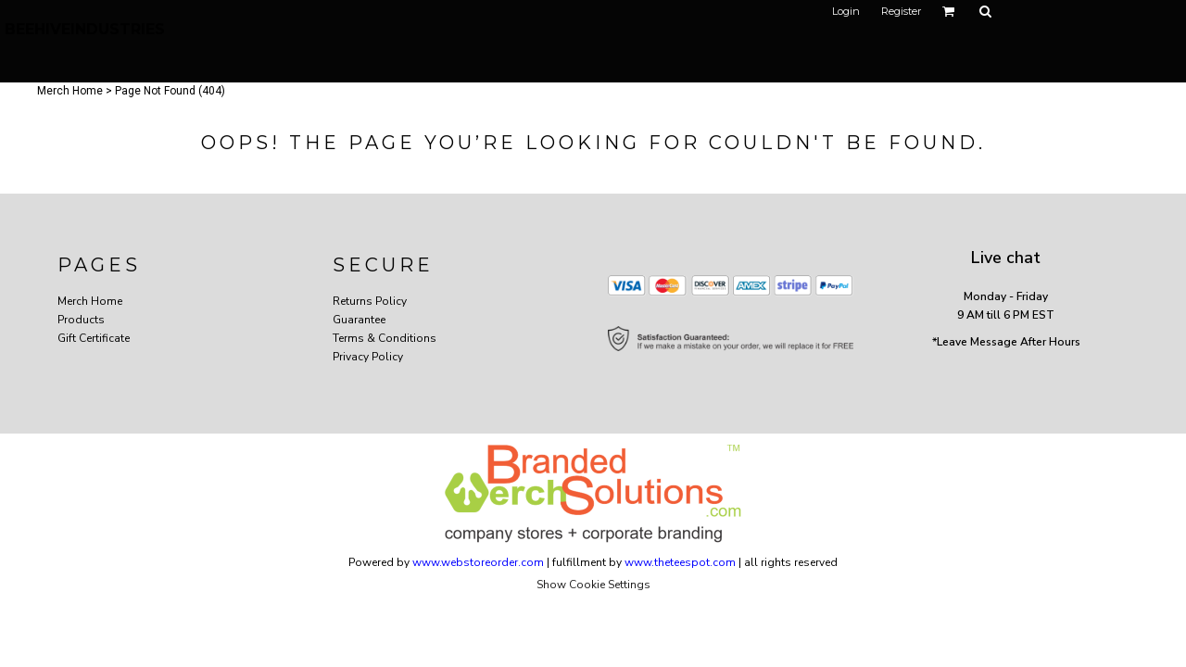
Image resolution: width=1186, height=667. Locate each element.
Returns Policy (370, 301)
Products (81, 319)
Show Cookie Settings (593, 584)
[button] (948, 11)
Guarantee (359, 319)
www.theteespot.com (680, 562)
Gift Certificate (93, 338)
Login (846, 11)
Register (901, 11)
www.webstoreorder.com (478, 562)
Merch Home (70, 90)
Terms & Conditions (384, 338)
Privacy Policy (368, 356)
